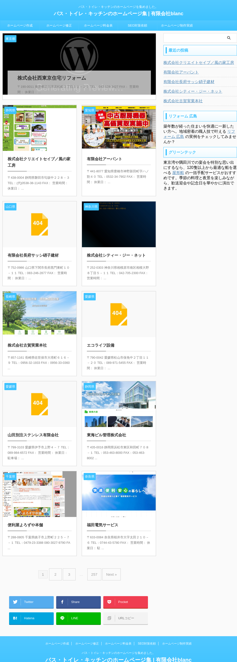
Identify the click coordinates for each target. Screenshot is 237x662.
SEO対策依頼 (137, 25)
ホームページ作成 (20, 25)
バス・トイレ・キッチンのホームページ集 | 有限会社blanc (119, 13)
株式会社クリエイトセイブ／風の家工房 (194, 63)
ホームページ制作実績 (177, 25)
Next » (108, 567)
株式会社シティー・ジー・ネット (189, 91)
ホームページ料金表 (98, 25)
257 (93, 567)
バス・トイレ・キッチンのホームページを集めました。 (118, 639)
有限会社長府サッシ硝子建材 (185, 82)
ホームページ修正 (59, 25)
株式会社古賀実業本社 (180, 101)
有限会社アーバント (178, 72)
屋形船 (178, 173)
